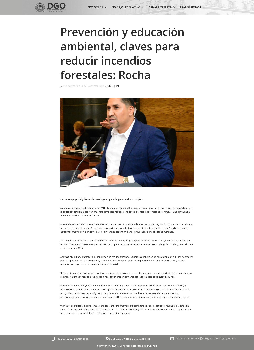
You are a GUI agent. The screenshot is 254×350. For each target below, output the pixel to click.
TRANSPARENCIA (192, 7)
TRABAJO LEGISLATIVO (127, 7)
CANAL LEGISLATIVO (162, 7)
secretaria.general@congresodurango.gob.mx (205, 337)
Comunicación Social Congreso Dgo (81, 85)
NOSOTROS (97, 7)
